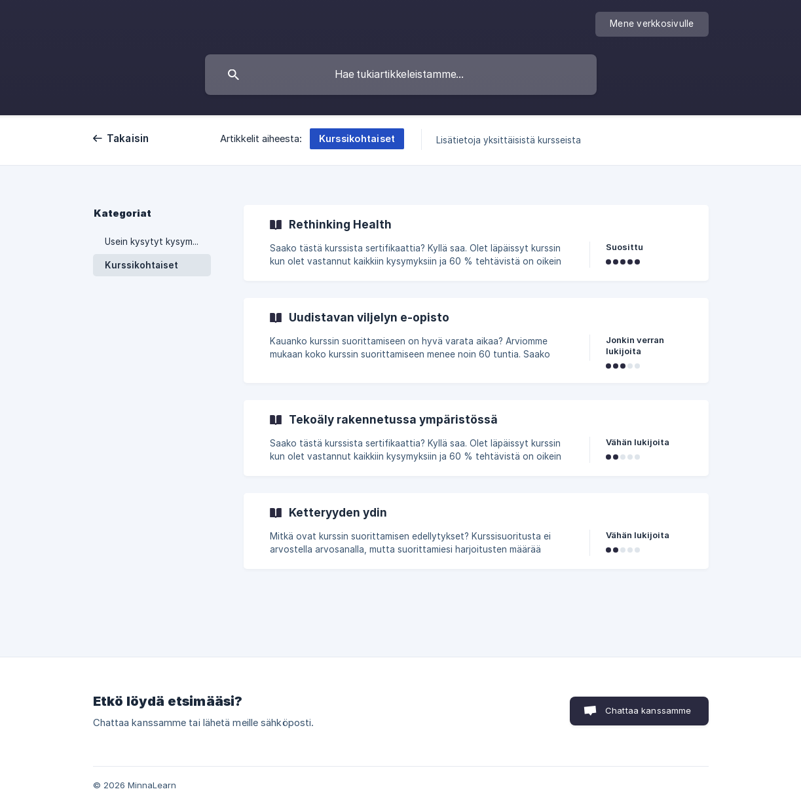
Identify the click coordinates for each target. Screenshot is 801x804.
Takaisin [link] (128, 138)
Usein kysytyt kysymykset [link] (158, 241)
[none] (652, 24)
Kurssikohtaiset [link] (141, 265)
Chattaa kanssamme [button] (648, 710)
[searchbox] (401, 74)
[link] (476, 243)
